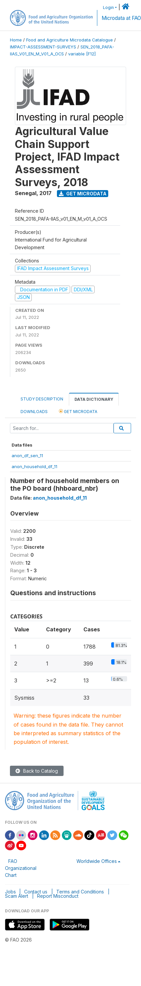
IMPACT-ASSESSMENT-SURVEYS (43, 46)
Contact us (35, 891)
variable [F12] (82, 53)
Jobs (10, 891)
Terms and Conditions (80, 891)
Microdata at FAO (121, 18)
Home (16, 39)
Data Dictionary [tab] (93, 399)
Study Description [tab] (42, 398)
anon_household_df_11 (34, 466)
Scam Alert (16, 896)
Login (108, 7)
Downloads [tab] (34, 411)
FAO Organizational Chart (20, 868)
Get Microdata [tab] (78, 411)
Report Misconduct (57, 896)
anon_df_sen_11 (27, 455)
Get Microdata (83, 193)
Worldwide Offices (96, 861)
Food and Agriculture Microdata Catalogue (69, 39)
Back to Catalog (37, 771)
